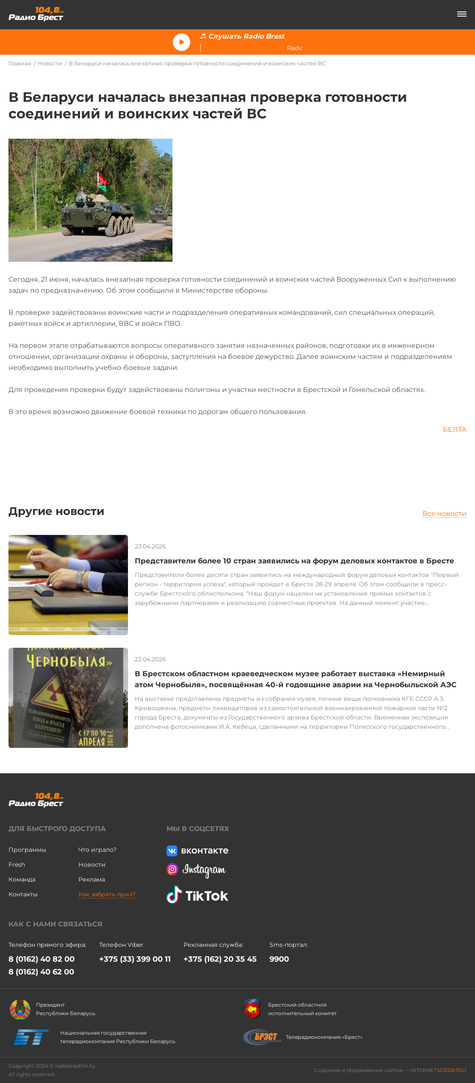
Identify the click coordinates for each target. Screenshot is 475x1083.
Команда (22, 879)
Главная (19, 63)
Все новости (444, 513)
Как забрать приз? (107, 894)
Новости (50, 63)
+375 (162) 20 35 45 (220, 959)
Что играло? (97, 850)
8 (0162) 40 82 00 (41, 959)
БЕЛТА (455, 429)
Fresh (16, 864)
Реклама (91, 879)
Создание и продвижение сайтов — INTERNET (390, 1070)
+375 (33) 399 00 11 (135, 959)
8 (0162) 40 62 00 (41, 972)
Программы (27, 850)
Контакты (23, 894)
